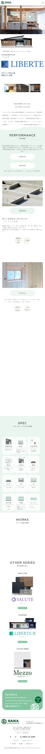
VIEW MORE (22, 608)
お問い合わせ (29, 743)
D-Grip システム (37, 748)
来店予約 (14, 743)
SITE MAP (15, 740)
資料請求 (21, 743)
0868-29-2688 (27, 737)
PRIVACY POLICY (27, 740)
